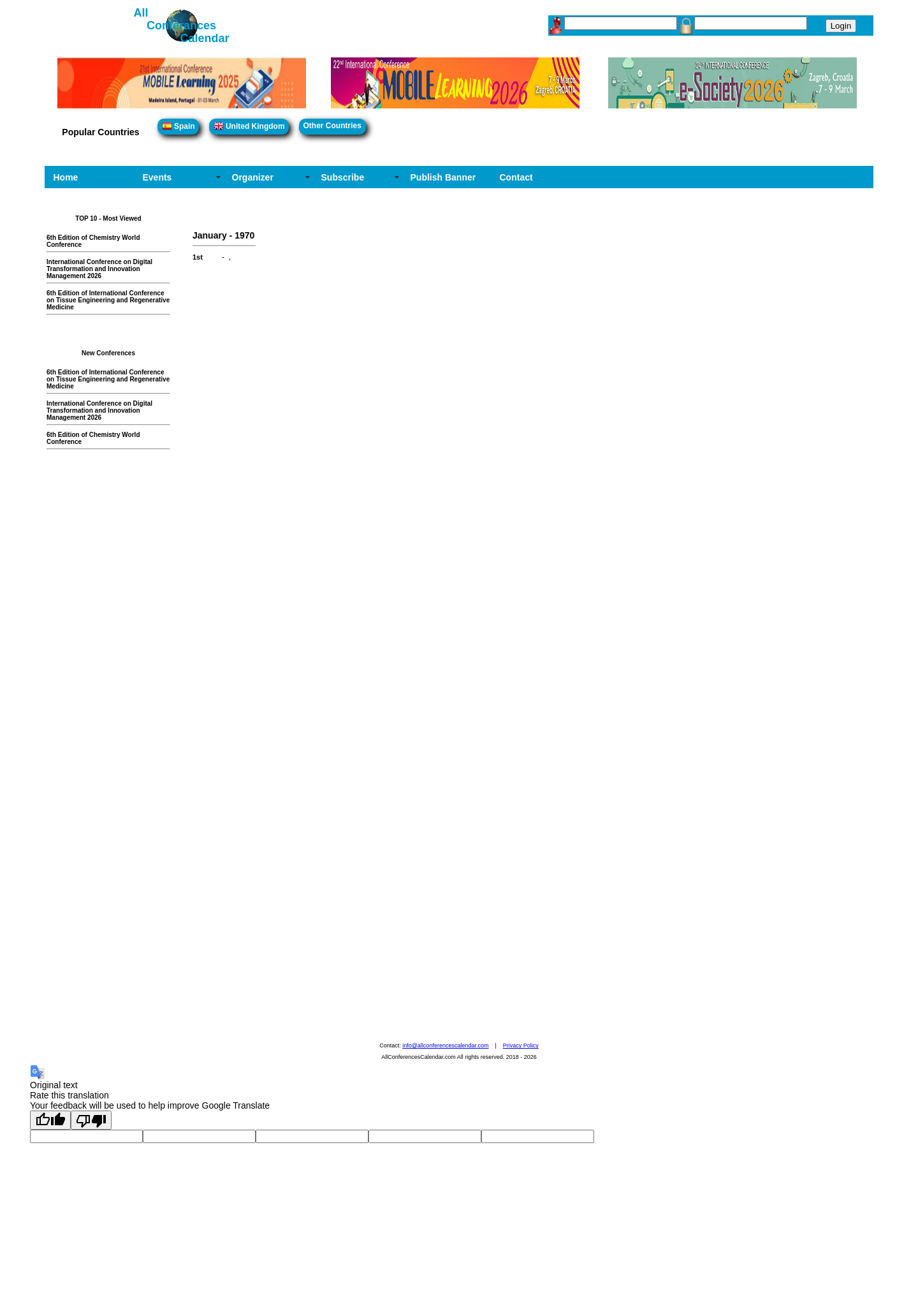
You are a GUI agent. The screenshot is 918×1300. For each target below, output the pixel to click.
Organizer (252, 177)
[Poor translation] (91, 1120)
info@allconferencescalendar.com (445, 1045)
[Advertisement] (115, 650)
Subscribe (343, 177)
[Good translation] (50, 1120)
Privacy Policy (521, 1045)
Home (66, 177)
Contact (516, 177)
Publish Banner (443, 177)
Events (157, 177)
